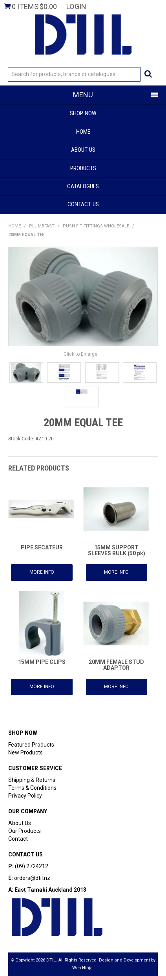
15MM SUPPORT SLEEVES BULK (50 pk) (116, 550)
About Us (83, 149)
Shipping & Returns (31, 780)
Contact (18, 839)
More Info (41, 572)
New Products (25, 752)
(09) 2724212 (31, 866)
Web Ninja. (83, 968)
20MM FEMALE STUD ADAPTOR (116, 665)
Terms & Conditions (32, 788)
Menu (83, 95)
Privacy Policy (25, 795)
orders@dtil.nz (32, 878)
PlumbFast (42, 226)
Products (83, 168)
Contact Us (83, 204)
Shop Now (83, 113)
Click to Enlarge (80, 354)
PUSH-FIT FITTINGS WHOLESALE (96, 226)
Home (83, 131)
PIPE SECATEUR (42, 547)
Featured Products (31, 745)
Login (76, 6)
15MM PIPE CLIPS (42, 662)
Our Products (24, 831)
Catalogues (83, 186)
